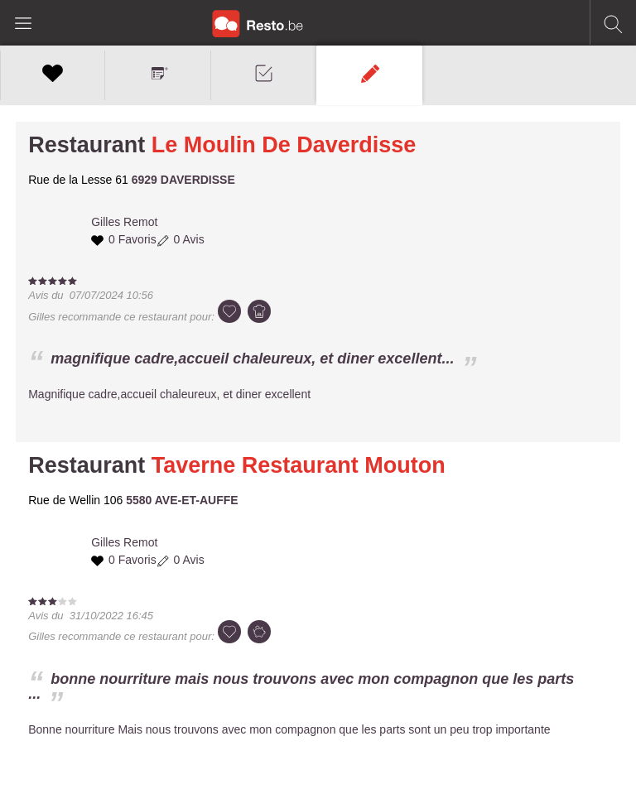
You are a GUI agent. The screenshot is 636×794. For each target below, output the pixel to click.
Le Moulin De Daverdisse (284, 144)
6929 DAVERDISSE (183, 179)
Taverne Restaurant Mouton (299, 465)
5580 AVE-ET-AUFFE (182, 500)
